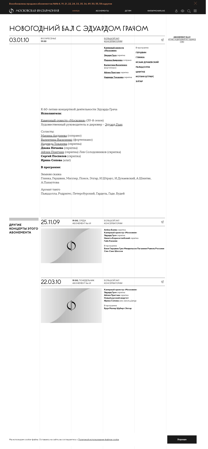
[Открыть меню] (195, 10)
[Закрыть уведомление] (182, 439)
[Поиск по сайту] (189, 10)
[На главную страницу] (39, 10)
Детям (128, 11)
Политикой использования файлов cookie (98, 439)
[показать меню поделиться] (162, 40)
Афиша (76, 11)
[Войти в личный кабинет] (176, 10)
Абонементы (102, 11)
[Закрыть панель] (195, 3)
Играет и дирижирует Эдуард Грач (182, 39)
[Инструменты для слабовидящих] (182, 10)
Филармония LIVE (156, 11)
